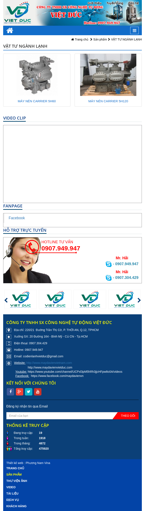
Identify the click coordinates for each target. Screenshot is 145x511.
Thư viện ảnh (16, 481)
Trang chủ (79, 39)
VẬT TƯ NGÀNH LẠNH (126, 39)
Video (11, 487)
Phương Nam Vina (38, 463)
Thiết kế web (14, 463)
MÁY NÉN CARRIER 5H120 (108, 101)
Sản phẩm (100, 39)
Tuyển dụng (115, 3)
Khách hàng (16, 506)
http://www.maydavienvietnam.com (49, 362)
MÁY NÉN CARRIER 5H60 (37, 101)
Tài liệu (12, 493)
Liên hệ (133, 3)
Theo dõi (128, 415)
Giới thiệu (94, 3)
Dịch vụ (12, 500)
